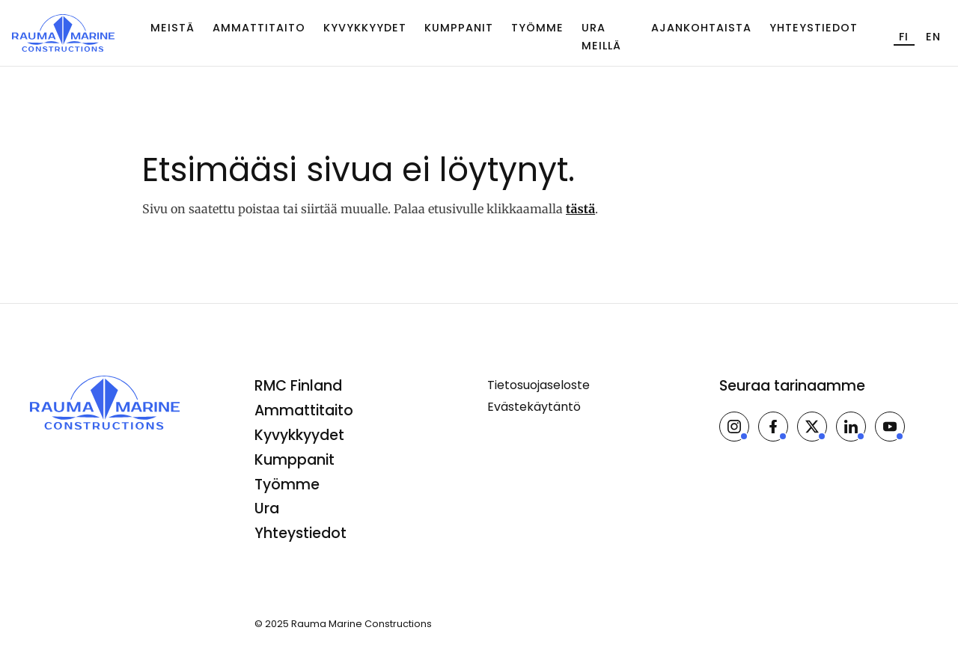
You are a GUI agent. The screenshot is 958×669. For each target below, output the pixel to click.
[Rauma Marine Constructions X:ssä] (812, 427)
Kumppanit (458, 27)
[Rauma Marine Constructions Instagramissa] (734, 427)
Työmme (537, 27)
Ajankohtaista (701, 27)
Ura (266, 508)
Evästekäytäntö (534, 406)
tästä (580, 208)
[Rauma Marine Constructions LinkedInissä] (851, 427)
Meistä (172, 27)
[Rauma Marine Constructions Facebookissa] (773, 427)
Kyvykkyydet (364, 27)
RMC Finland (298, 386)
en (933, 36)
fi (904, 36)
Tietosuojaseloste (538, 385)
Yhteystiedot (813, 27)
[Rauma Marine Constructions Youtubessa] (890, 427)
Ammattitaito (259, 27)
